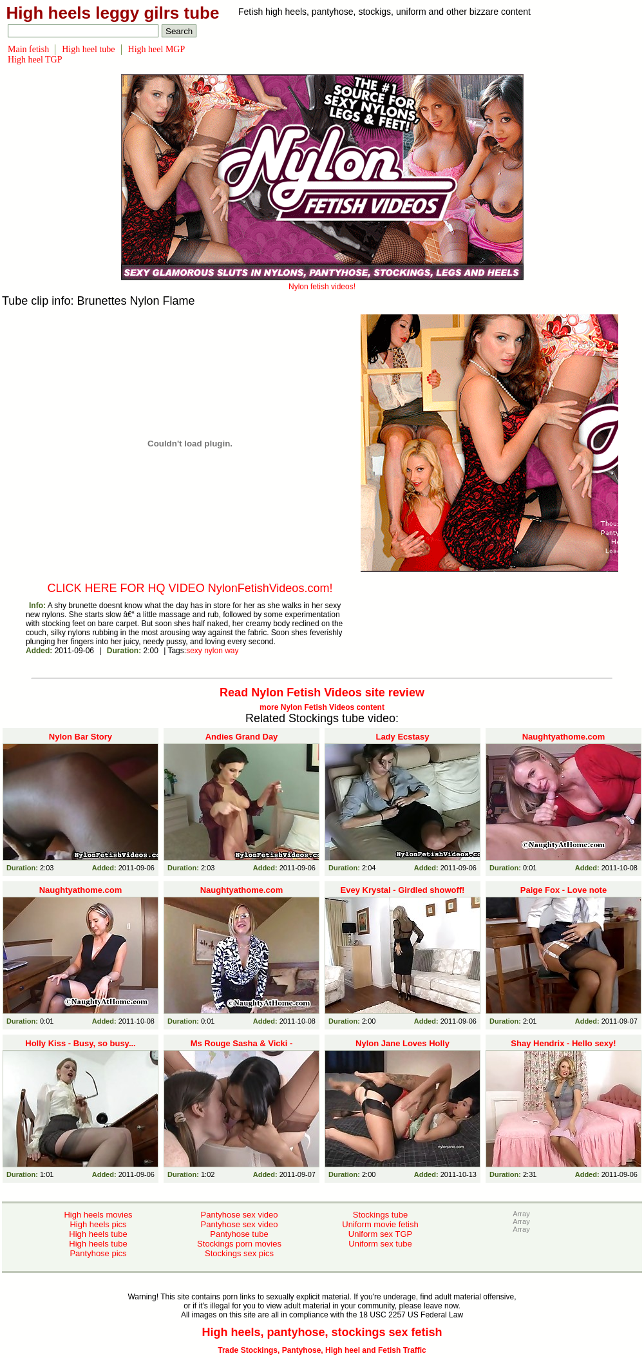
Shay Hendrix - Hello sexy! (563, 1043)
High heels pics (98, 1224)
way (231, 650)
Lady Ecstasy (402, 736)
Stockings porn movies (239, 1243)
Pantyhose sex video (239, 1214)
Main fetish (28, 49)
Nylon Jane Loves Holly (402, 1043)
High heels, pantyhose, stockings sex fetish (322, 1332)
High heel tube (88, 49)
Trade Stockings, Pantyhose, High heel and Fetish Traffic (322, 1350)
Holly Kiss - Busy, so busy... (80, 1043)
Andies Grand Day (241, 736)
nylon (213, 650)
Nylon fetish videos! (322, 282)
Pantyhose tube (239, 1234)
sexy (194, 650)
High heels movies (98, 1214)
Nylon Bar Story (80, 736)
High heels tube (98, 1234)
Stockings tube (380, 1214)
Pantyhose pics (98, 1253)
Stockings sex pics (239, 1253)
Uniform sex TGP (380, 1234)
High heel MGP (156, 49)
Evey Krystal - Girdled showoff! (403, 890)
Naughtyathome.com (563, 736)
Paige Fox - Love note (563, 890)
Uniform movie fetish (380, 1224)
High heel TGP (35, 59)
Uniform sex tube (380, 1243)
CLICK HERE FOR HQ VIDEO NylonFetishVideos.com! (190, 588)
